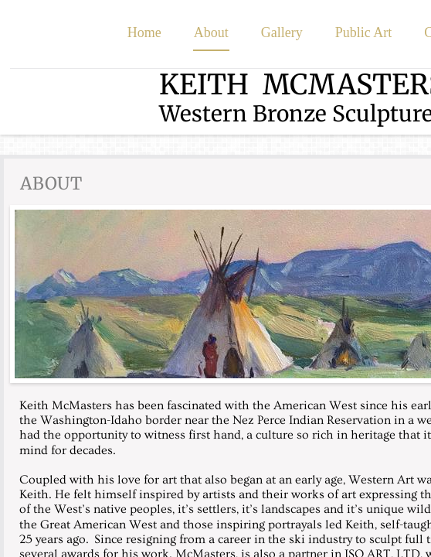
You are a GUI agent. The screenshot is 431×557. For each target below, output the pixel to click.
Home (144, 32)
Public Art (363, 32)
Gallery (282, 32)
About (211, 32)
